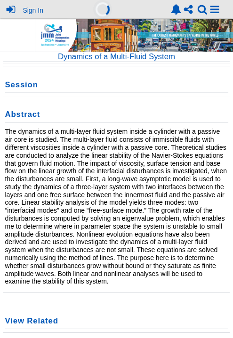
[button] (214, 9)
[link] (176, 9)
